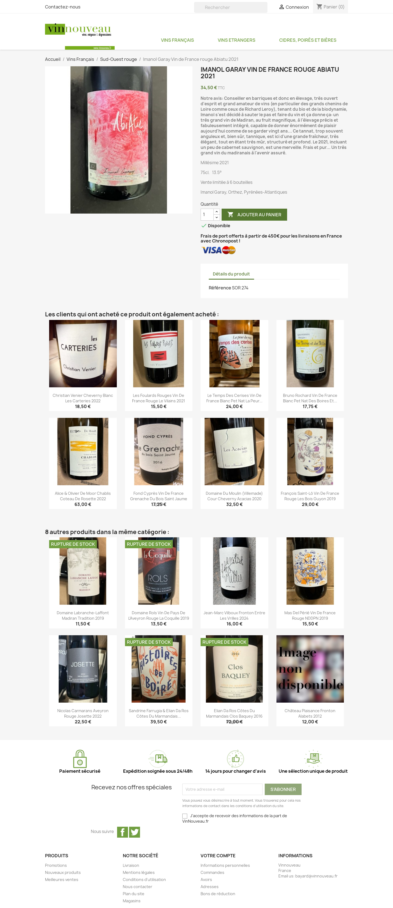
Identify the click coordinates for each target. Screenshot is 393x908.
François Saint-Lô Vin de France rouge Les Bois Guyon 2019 (310, 496)
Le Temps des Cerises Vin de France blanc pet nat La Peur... (234, 398)
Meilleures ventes (61, 879)
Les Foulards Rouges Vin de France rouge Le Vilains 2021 (158, 398)
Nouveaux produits (63, 872)
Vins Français (177, 40)
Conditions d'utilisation (144, 879)
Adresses (210, 886)
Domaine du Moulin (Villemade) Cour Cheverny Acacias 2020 (234, 496)
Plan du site (133, 893)
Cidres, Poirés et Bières (308, 40)
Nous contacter (137, 886)
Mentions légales (139, 872)
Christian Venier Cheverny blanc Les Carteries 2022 (83, 398)
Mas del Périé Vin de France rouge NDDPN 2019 (310, 615)
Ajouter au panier (254, 214)
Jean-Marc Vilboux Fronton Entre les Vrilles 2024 (234, 615)
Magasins (132, 900)
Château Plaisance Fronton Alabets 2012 (310, 713)
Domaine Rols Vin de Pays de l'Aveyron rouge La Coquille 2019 (158, 615)
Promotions (56, 865)
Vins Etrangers (236, 40)
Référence (220, 287)
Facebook (122, 832)
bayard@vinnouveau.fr (316, 876)
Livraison (131, 865)
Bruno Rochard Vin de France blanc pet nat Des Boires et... (310, 398)
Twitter (134, 832)
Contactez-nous (63, 7)
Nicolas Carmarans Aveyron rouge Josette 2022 (83, 713)
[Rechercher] (230, 7)
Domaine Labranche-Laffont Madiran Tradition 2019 (83, 615)
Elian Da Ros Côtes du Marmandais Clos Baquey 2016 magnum (234, 716)
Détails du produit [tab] (231, 274)
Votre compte (218, 856)
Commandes (212, 872)
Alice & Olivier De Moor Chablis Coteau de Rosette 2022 (83, 496)
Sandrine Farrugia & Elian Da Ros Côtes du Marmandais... (159, 713)
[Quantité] (207, 215)
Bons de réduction (218, 893)
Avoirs (206, 879)
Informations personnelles (225, 865)
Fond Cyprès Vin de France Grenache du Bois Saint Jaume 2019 (158, 499)
